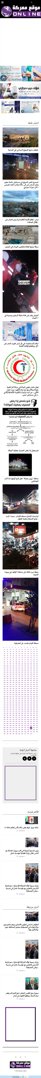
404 (28, 715)
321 (31, 701)
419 (37, 717)
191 (37, 678)
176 (28, 676)
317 (19, 701)
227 (37, 684)
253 (7, 691)
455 (37, 724)
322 (34, 701)
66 (22, 658)
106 (34, 664)
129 (31, 668)
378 (22, 711)
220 (16, 684)
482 (10, 730)
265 (7, 693)
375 (13, 711)
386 (10, 713)
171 (13, 676)
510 (22, 734)
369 (31, 709)
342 (22, 705)
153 (31, 672)
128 (28, 668)
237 (31, 687)
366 (22, 709)
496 (16, 732)
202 (34, 680)
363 (13, 709)
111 (13, 666)
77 (19, 660)
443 (37, 721)
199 (25, 680)
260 (28, 691)
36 (4, 654)
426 (22, 719)
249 (31, 689)
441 (31, 721)
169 (7, 676)
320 (28, 701)
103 (25, 664)
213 (31, 682)
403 (25, 715)
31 (25, 652)
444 (4, 724)
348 (4, 707)
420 (4, 719)
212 (28, 682)
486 (22, 730)
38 (10, 654)
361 (7, 709)
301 (7, 699)
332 (28, 703)
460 (16, 726)
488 (28, 730)
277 (7, 695)
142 (34, 670)
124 (16, 668)
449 (19, 724)
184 (16, 678)
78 (22, 660)
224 (28, 684)
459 (13, 726)
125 (19, 668)
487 (25, 730)
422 (10, 719)
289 (7, 697)
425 (19, 719)
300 (4, 699)
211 (25, 682)
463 (25, 726)
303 (13, 699)
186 (22, 678)
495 (13, 732)
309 (31, 699)
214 (34, 682)
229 (7, 687)
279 (13, 695)
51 (13, 656)
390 (22, 713)
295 (25, 697)
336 (4, 705)
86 (10, 662)
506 (10, 734)
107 (37, 664)
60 (4, 658)
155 (37, 672)
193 (7, 680)
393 (31, 713)
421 (7, 719)
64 (16, 658)
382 (34, 711)
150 (22, 672)
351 (13, 707)
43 (25, 654)
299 (37, 697)
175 (25, 676)
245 (19, 689)
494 (10, 732)
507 (13, 734)
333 (31, 703)
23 (36, 650)
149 (19, 672)
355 (25, 707)
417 (31, 717)
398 (10, 715)
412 (16, 717)
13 (7, 650)
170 (10, 676)
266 (10, 693)
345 (31, 705)
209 (19, 682)
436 (16, 721)
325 (7, 703)
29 (19, 652)
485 (19, 730)
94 (33, 662)
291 (13, 697)
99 (13, 664)
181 (7, 678)
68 (28, 658)
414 (22, 717)
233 (19, 687)
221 (19, 684)
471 (13, 728)
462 (22, 726)
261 (31, 691)
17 (19, 650)
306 (22, 699)
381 (31, 711)
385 (7, 713)
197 (19, 680)
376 (16, 711)
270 (22, 693)
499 (25, 732)
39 (13, 654)
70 (33, 658)
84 (4, 662)
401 (19, 715)
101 (19, 664)
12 (4, 650)
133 (7, 670)
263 (37, 691)
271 (25, 693)
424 (16, 719)
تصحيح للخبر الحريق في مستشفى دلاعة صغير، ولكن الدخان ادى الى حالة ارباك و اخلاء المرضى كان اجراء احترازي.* (21, 185)
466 (34, 726)
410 (10, 717)
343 (25, 705)
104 (28, 664)
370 (34, 709)
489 (31, 730)
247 (25, 689)
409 (7, 717)
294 (22, 697)
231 (13, 687)
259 (25, 691)
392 (28, 713)
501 (31, 732)
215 (37, 682)
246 (22, 689)
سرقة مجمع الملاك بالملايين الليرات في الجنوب (21, 247)
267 (13, 693)
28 (16, 652)
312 (4, 701)
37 (7, 654)
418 (34, 717)
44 (28, 654)
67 (25, 658)
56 (28, 656)
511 (25, 734)
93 (31, 662)
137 (19, 670)
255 (13, 691)
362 (10, 709)
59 (36, 656)
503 (37, 732)
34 (33, 652)
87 (13, 662)
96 (4, 664)
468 (4, 728)
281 (19, 695)
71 (36, 658)
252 (4, 691)
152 (28, 672)
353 (19, 707)
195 (13, 680)
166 (34, 674)
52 (16, 656)
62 (10, 658)
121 (7, 668)
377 (19, 711)
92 (28, 662)
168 (4, 676)
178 (34, 676)
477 (31, 728)
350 (10, 707)
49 (7, 656)
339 (13, 705)
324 (4, 703)
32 (28, 652)
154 (34, 672)
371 (37, 709)
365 (19, 709)
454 (34, 724)
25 (7, 652)
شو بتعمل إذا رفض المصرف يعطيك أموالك (23, 450)
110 (10, 666)
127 (25, 668)
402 (22, 715)
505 (7, 734)
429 (31, 719)
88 (16, 662)
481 (7, 730)
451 (25, 724)
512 (28, 734)
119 (37, 666)
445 (7, 724)
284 (28, 695)
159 (13, 674)
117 (31, 666)
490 (34, 730)
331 (25, 703)
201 (31, 680)
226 (34, 684)
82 (33, 660)
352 (16, 707)
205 (7, 682)
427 (25, 719)
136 (16, 670)
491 (37, 730)
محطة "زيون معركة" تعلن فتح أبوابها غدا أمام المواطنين (21, 480)
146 (10, 672)
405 (31, 715)
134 (10, 670)
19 (25, 650)
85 (7, 662)
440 (28, 721)
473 (19, 728)
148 (16, 672)
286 (34, 695)
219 (13, 684)
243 (13, 689)
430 (34, 719)
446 (10, 724)
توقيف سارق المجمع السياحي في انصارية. (23, 150)
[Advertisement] (20, 43)
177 (31, 676)
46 (33, 654)
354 (22, 707)
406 (34, 715)
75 (13, 660)
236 (28, 687)
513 (31, 734)
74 (10, 660)
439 (25, 721)
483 (13, 730)
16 (16, 650)
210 (22, 682)
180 (4, 678)
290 (10, 697)
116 (28, 666)
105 (31, 664)
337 (7, 705)
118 (34, 666)
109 (7, 666)
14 (10, 650)
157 (7, 674)
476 (28, 728)
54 (22, 656)
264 (4, 693)
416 (28, 717)
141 (31, 670)
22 (33, 650)
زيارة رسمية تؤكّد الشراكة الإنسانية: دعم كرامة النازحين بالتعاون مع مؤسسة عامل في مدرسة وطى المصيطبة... (21, 888)
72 (4, 660)
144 (4, 672)
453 (31, 724)
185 (19, 678)
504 (4, 734)
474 (22, 728)
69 (31, 658)
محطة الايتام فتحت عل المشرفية (26, 643)
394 (34, 713)
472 (16, 728)
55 (25, 656)
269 (19, 693)
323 (37, 701)
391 (25, 713)
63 (13, 658)
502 (34, 732)
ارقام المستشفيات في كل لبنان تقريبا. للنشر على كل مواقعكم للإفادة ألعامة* (21, 345)
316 (16, 701)
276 (4, 695)
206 (10, 682)
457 (7, 726)
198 (22, 680)
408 (4, 717)
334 (34, 703)
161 (19, 674)
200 (28, 680)
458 (10, 726)
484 (16, 730)
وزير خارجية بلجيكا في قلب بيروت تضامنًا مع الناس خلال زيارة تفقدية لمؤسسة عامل (21, 852)
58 (33, 656)
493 (7, 732)
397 (7, 715)
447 (13, 724)
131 (37, 668)
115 (25, 666)
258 (22, 691)
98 (10, 664)
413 (19, 717)
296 (28, 697)
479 (37, 728)
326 (10, 703)
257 (19, 691)
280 (16, 695)
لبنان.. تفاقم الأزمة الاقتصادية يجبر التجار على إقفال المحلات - (21, 221)
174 (22, 676)
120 (4, 668)
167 (37, 674)
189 (31, 678)
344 (28, 705)
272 (28, 693)
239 (37, 687)
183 (13, 678)
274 (34, 693)
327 (13, 703)
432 (4, 721)
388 (16, 713)
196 (16, 680)
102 (22, 664)
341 (19, 705)
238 (34, 687)
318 (22, 701)
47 (36, 654)
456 (4, 726)
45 (31, 654)
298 (34, 697)
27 (13, 652)
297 (31, 697)
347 (37, 705)
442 (34, 721)
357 (31, 707)
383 (37, 711)
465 (31, 726)
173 (19, 676)
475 (25, 728)
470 (10, 728)
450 (22, 724)
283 (25, 695)
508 (16, 734)
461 (19, 726)
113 (19, 666)
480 (4, 730)
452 (28, 724)
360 (4, 709)
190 (34, 678)
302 (10, 699)
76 (16, 660)
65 (19, 658)
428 (28, 719)
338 (10, 705)
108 (4, 666)
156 (4, 674)
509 (19, 734)
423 (13, 719)
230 (10, 687)
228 (4, 687)
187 (25, 678)
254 (10, 691)
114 (22, 666)
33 (31, 652)
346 (34, 705)
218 (10, 684)
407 (37, 715)
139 (25, 670)
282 (22, 695)
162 (22, 674)
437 (19, 721)
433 (7, 721)
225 (31, 684)
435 (13, 721)
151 (25, 672)
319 (25, 701)
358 (34, 707)
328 (16, 703)
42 (22, 654)
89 (19, 662)
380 (28, 711)
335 (37, 703)
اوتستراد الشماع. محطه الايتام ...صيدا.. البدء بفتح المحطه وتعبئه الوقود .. (22, 518)
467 (37, 726)
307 (25, 699)
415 (25, 717)
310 (34, 699)
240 (4, 689)
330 (22, 703)
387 (13, 713)
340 (16, 705)
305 (19, 699)
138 (22, 670)
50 (10, 656)
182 (10, 678)
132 (4, 670)
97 (7, 664)
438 (22, 721)
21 (31, 650)
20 (28, 650)
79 (25, 660)
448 (16, 724)
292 (16, 697)
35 (36, 652)
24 (4, 652)
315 (13, 701)
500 (28, 732)
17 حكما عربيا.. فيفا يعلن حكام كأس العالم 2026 (21, 827)
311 (37, 699)
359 (37, 707)
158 (10, 674)
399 (13, 715)
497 (19, 732)
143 (37, 670)
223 (25, 684)
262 (34, 691)
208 (16, 682)
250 (34, 689)
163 (25, 674)
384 (4, 713)
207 (13, 682)
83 (36, 660)
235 (25, 687)
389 (19, 713)
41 (19, 654)
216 (4, 684)
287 (37, 695)
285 (31, 695)
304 (16, 699)
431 (37, 719)
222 (22, 684)
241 (7, 689)
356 (28, 707)
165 (31, 674)
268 (16, 693)
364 (16, 709)
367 (25, 709)
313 (7, 701)
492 (4, 732)
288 (4, 697)
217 (7, 684)
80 (28, 660)
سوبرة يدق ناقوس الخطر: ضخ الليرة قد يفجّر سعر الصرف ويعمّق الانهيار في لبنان (22, 995)
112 (16, 666)
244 (16, 689)
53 (19, 656)
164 (28, 674)
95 (36, 662)
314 (10, 701)
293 (19, 697)
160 (16, 674)
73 (7, 660)
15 (13, 650)
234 (22, 687)
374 (10, 711)
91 (25, 662)
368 (28, 709)
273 (31, 693)
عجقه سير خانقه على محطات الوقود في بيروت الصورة (21, 573)
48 (4, 656)
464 (28, 726)
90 (22, 662)
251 (37, 689)
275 (37, 693)
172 (16, 676)
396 (4, 715)
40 (16, 654)
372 (4, 711)
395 (37, 713)
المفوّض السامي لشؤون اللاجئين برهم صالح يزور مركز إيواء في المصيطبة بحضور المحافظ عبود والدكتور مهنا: (20, 927)
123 (13, 668)
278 (10, 695)
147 (13, 672)
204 (4, 682)
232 (16, 687)
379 (25, 711)
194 (10, 680)
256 (16, 691)
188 (28, 678)
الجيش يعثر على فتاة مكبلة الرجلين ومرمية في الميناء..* (21, 317)
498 (22, 732)
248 (28, 689)
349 (7, 707)
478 (34, 728)
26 (10, 652)
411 (13, 717)
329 (19, 703)
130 (34, 668)
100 (16, 664)
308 (28, 699)
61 (7, 658)
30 (22, 652)
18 (22, 650)
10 (33, 647)
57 (31, 656)
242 (10, 689)
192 (4, 680)
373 (7, 711)
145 (7, 672)
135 (13, 670)
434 (10, 721)
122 (10, 668)
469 (7, 728)
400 (16, 715)
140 (28, 670)
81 (31, 660)
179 (37, 676)
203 (37, 680)
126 (22, 668)
